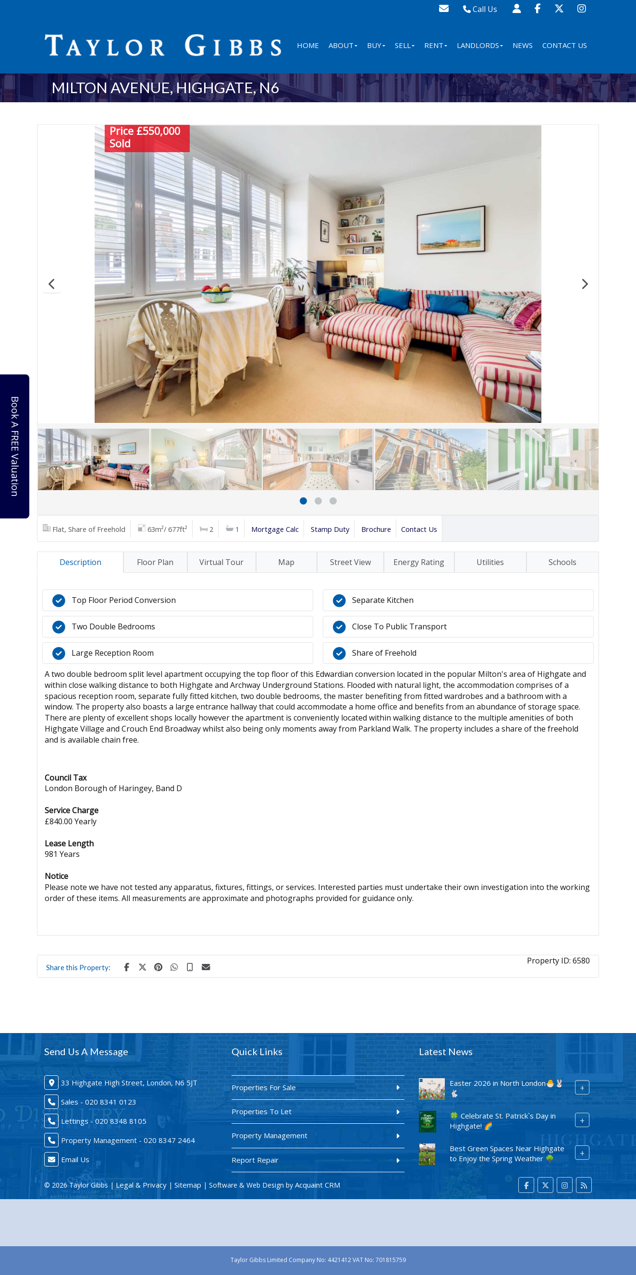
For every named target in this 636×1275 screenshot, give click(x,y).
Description (80, 562)
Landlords (480, 45)
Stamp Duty (330, 529)
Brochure (376, 529)
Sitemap (187, 1185)
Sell (405, 45)
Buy (376, 45)
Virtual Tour (221, 562)
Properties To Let (262, 1111)
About (343, 45)
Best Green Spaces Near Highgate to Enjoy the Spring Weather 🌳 (507, 1153)
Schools (562, 562)
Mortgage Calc (275, 529)
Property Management (269, 1135)
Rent (435, 45)
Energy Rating (418, 562)
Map (286, 562)
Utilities (490, 562)
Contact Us (564, 45)
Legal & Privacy (141, 1185)
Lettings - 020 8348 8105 (104, 1121)
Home (308, 45)
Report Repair (255, 1160)
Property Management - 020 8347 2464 (128, 1140)
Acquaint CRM (317, 1185)
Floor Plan (155, 562)
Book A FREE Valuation (15, 446)
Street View (350, 562)
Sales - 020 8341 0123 (98, 1102)
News (523, 45)
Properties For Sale (264, 1087)
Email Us (75, 1159)
